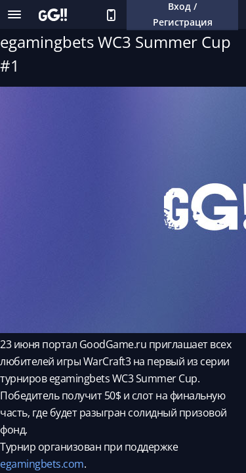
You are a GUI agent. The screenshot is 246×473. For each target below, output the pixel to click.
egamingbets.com (42, 464)
